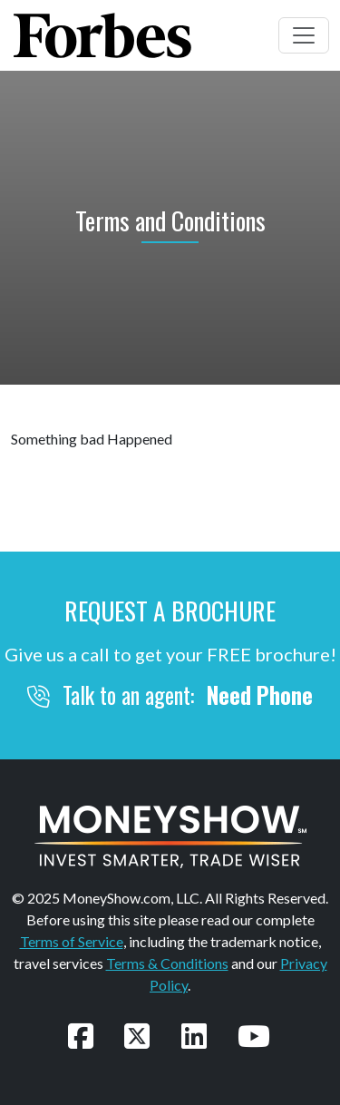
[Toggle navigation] (303, 35)
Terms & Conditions (167, 963)
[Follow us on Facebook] (80, 1035)
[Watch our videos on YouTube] (254, 1035)
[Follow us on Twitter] (137, 1035)
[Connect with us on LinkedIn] (194, 1035)
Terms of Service (71, 941)
